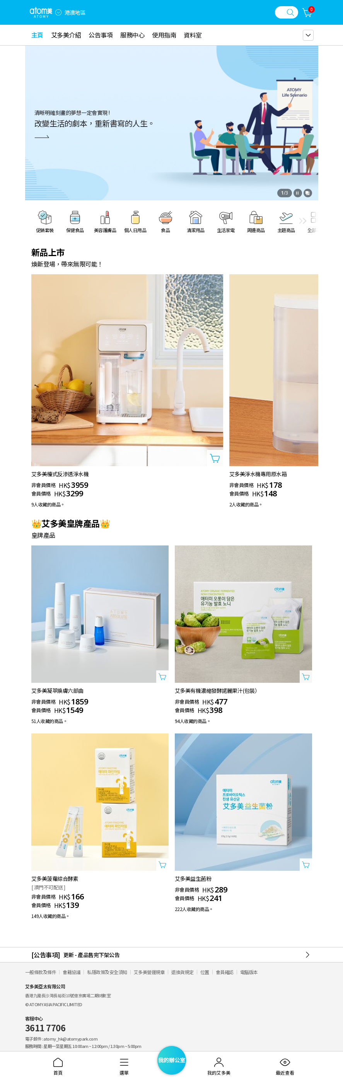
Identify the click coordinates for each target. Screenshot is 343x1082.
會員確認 (225, 972)
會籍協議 (71, 972)
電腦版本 (249, 972)
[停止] (298, 193)
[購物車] (307, 12)
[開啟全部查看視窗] (308, 193)
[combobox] (58, 12)
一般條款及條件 (40, 972)
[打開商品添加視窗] (215, 458)
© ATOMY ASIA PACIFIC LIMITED (53, 1004)
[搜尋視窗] (286, 12)
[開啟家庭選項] (58, 12)
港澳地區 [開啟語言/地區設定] (75, 12)
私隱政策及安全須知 (107, 972)
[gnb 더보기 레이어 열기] (308, 35)
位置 (204, 972)
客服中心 (45, 1024)
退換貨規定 (182, 972)
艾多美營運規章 (149, 972)
